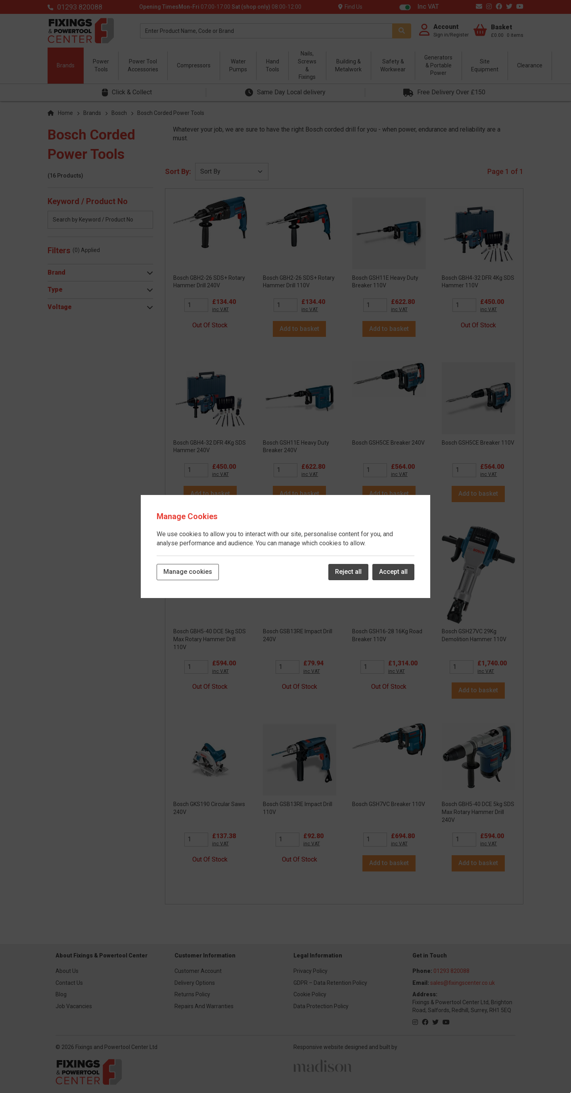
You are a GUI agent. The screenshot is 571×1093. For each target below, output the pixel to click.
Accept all (393, 571)
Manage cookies (187, 571)
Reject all (348, 571)
